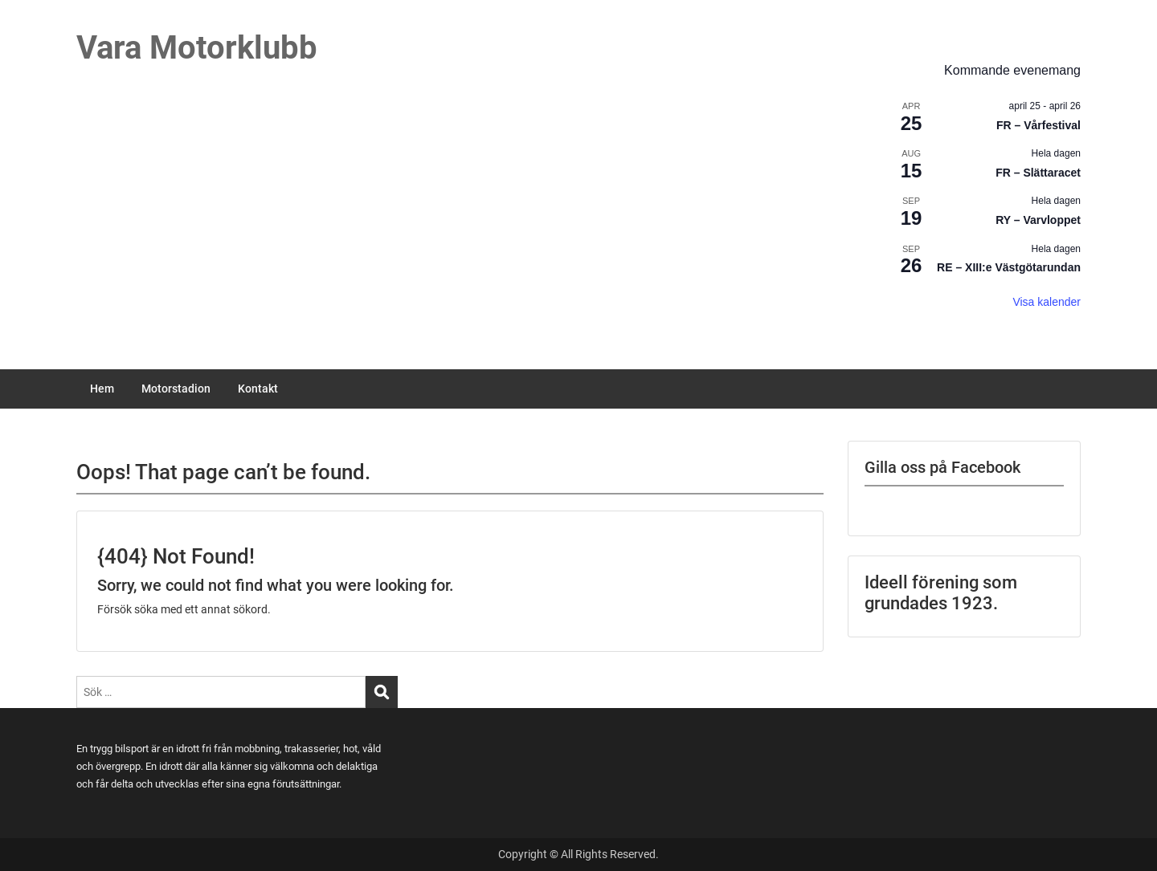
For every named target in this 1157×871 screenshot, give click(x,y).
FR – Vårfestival (1038, 125)
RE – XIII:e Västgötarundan (1009, 267)
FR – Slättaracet (1038, 172)
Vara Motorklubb (196, 48)
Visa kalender (1046, 301)
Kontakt (258, 388)
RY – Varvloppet (1038, 220)
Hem (102, 388)
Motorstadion (176, 388)
